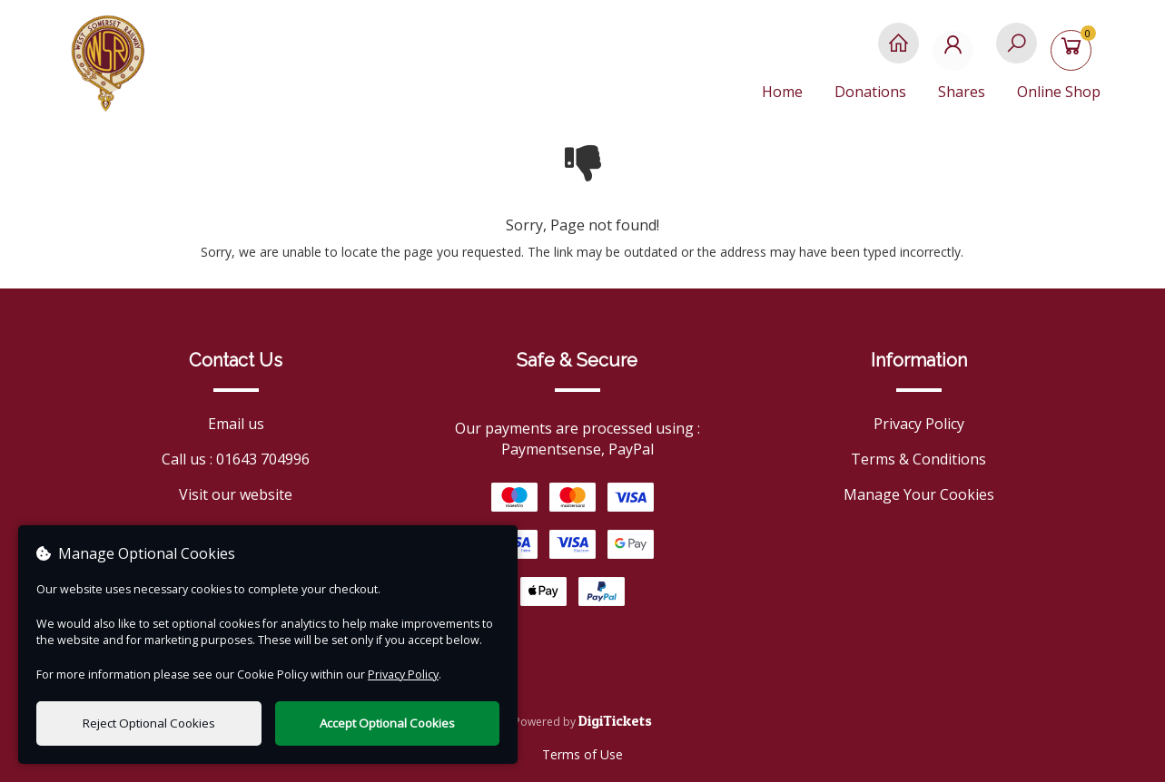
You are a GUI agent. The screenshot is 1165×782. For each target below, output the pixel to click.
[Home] (898, 52)
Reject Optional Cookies (149, 723)
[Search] (1016, 52)
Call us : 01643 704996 (236, 459)
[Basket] (1075, 52)
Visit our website (235, 494)
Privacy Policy (919, 424)
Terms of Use (582, 754)
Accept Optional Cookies (387, 723)
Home (782, 92)
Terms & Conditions (918, 459)
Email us (236, 424)
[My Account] (957, 52)
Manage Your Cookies (919, 494)
